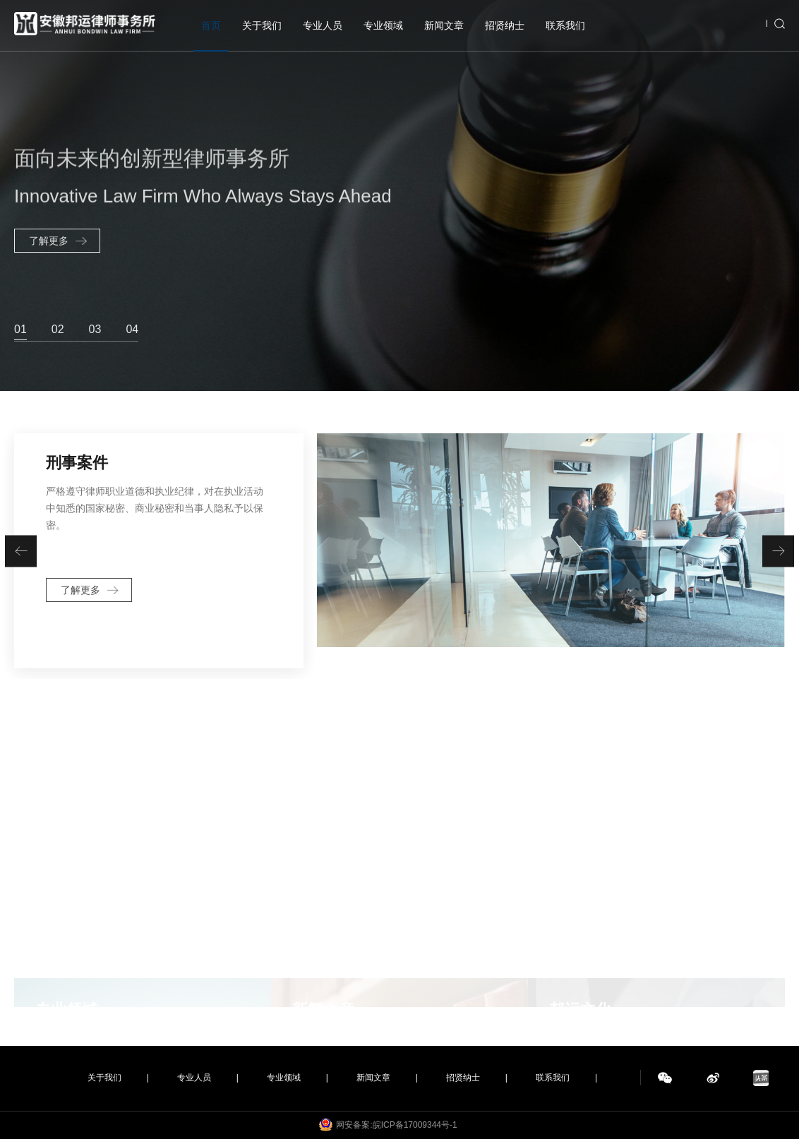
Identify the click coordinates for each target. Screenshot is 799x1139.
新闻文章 (444, 25)
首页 (211, 25)
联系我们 (565, 25)
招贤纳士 (504, 25)
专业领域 (383, 25)
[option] (399, 195)
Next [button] (792, 195)
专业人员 (322, 25)
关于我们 (262, 25)
